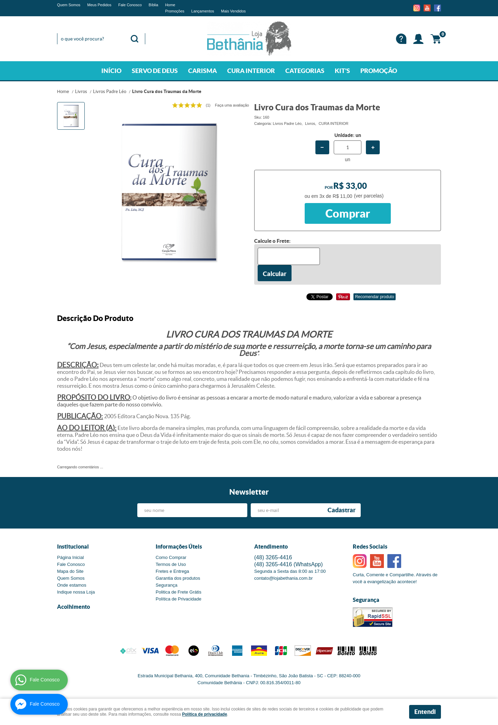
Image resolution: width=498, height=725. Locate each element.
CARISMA (202, 70)
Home (170, 5)
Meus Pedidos (99, 5)
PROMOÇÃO (378, 70)
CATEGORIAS (304, 70)
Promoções (174, 11)
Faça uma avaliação (232, 105)
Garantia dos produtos (178, 578)
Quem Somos (68, 5)
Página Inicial (70, 557)
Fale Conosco (130, 5)
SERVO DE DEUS (155, 70)
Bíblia (153, 5)
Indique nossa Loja (76, 592)
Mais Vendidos (233, 11)
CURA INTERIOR (251, 70)
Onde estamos (71, 585)
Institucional (73, 546)
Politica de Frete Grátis (178, 592)
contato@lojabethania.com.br (283, 578)
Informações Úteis (179, 546)
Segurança (166, 585)
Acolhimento (73, 607)
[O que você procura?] (134, 38)
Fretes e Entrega (172, 571)
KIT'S (342, 70)
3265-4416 (273, 557)
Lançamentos (202, 11)
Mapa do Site (70, 571)
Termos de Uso (171, 564)
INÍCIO (111, 70)
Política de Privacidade (178, 599)
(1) (208, 105)
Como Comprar (171, 557)
